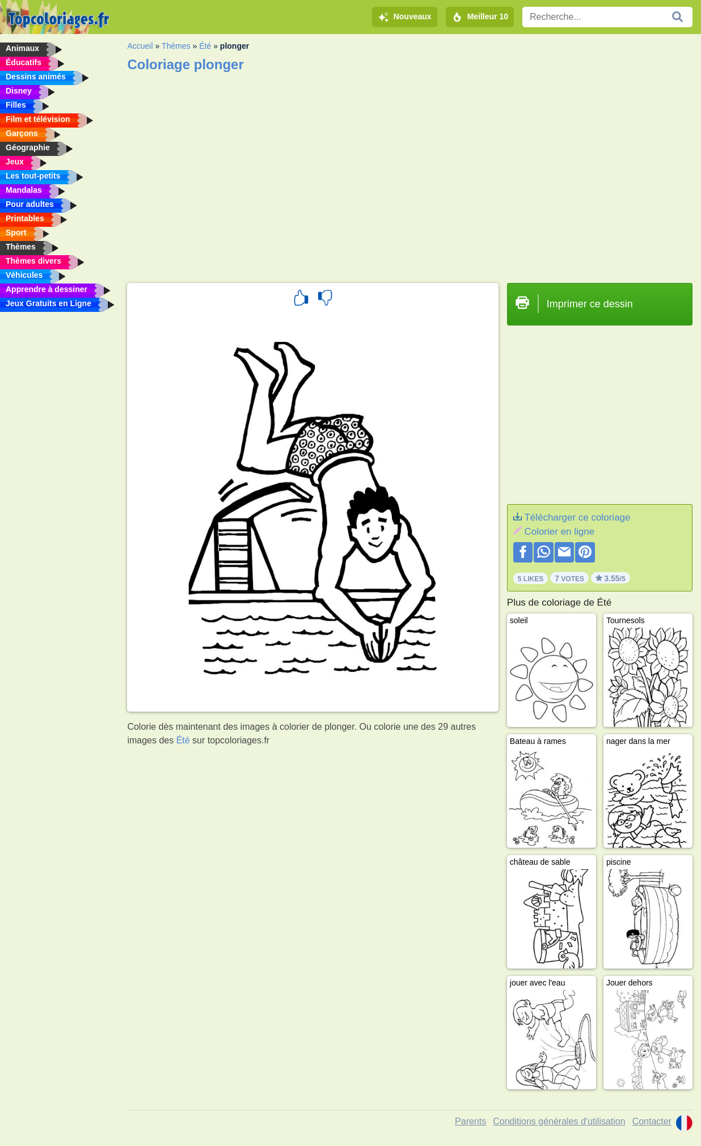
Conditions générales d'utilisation (559, 1121)
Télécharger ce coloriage (577, 517)
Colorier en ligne (559, 531)
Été (205, 45)
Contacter (652, 1121)
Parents (470, 1121)
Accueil (140, 45)
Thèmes (176, 45)
